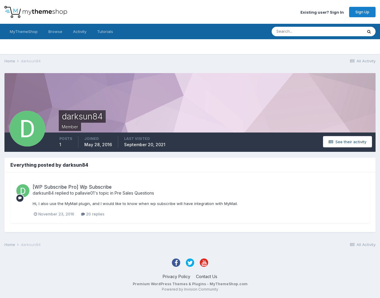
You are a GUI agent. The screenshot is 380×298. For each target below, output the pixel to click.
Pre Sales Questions (134, 192)
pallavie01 (84, 192)
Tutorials (105, 31)
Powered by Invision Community (190, 289)
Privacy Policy (176, 276)
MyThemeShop (24, 31)
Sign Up (362, 12)
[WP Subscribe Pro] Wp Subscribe (72, 187)
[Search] (298, 31)
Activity (79, 31)
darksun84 (43, 192)
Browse (55, 31)
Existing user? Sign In (322, 12)
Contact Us (206, 276)
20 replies (92, 214)
